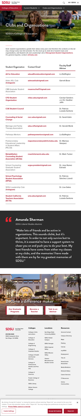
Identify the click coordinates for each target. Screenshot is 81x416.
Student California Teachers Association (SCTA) (14, 198)
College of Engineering (32, 344)
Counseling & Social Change (14, 118)
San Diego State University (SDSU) (50, 333)
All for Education (13, 74)
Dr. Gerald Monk (66, 126)
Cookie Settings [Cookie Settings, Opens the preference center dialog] (9, 412)
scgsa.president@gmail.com (39, 165)
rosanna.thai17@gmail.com (39, 89)
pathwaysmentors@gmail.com (40, 134)
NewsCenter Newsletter (65, 362)
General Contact (66, 332)
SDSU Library (32, 384)
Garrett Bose (64, 80)
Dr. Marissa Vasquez (64, 142)
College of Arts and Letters (32, 333)
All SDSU (73, 2)
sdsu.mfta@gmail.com (37, 126)
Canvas (63, 347)
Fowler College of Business (33, 379)
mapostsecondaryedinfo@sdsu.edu (43, 141)
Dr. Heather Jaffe (66, 101)
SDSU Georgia (49, 343)
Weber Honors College (32, 388)
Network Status (65, 371)
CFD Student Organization (11, 99)
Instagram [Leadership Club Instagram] (10, 189)
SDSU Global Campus (48, 339)
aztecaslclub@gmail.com (38, 80)
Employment (65, 354)
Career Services (65, 375)
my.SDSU (63, 350)
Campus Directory (66, 336)
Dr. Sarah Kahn (65, 117)
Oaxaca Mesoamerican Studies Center (49, 360)
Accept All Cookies (55, 412)
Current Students (30, 8)
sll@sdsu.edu (32, 55)
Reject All (71, 412)
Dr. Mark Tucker (66, 154)
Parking (63, 343)
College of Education (10, 8)
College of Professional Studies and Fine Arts (33, 365)
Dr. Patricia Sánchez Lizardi (65, 177)
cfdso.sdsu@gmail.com (37, 97)
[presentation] (31, 328)
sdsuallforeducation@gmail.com (41, 74)
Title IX (63, 358)
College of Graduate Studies (33, 350)
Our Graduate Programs (15, 310)
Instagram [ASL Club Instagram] (10, 82)
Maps (62, 339)
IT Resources (65, 378)
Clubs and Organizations (52, 8)
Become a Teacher (34, 310)
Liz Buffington (65, 74)
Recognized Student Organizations (59, 53)
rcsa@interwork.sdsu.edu (38, 154)
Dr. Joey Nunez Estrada (65, 166)
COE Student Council (15, 108)
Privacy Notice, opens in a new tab (19, 407)
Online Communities (65, 383)
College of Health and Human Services (33, 357)
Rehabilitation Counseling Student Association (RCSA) (14, 156)
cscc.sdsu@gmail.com (37, 117)
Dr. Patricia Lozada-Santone (66, 109)
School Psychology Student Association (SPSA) (14, 178)
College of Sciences (31, 373)
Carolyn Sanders (66, 97)
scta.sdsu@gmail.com (37, 196)
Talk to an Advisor (52, 310)
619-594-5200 (10, 334)
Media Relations (66, 367)
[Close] (77, 402)
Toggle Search (63, 2)
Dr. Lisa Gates (65, 187)
